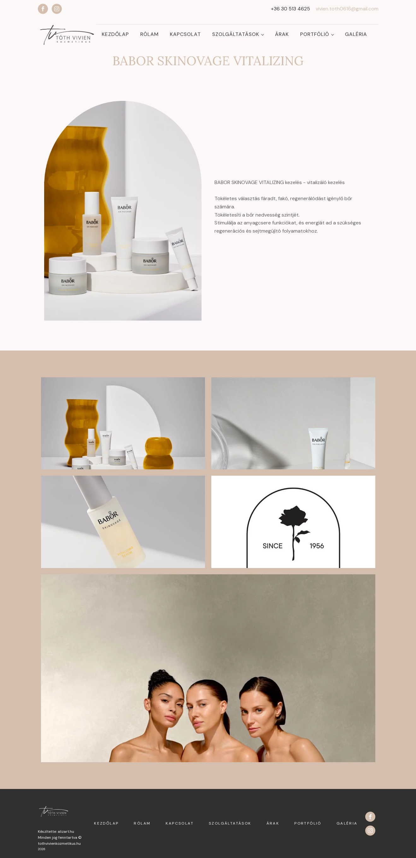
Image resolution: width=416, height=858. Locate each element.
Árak (282, 34)
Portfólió (314, 34)
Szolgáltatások (235, 34)
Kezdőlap (115, 34)
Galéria (356, 34)
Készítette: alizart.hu (56, 831)
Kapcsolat (185, 34)
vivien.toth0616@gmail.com (347, 8)
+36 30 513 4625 (290, 8)
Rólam (149, 34)
